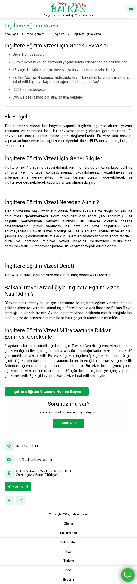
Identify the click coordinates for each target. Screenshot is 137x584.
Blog (68, 570)
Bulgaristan (68, 542)
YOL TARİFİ (18, 486)
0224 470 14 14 (27, 446)
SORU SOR (69, 423)
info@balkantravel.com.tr (34, 459)
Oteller (68, 523)
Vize (68, 551)
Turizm (68, 561)
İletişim (68, 579)
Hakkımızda (68, 533)
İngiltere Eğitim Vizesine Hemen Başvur (46, 391)
